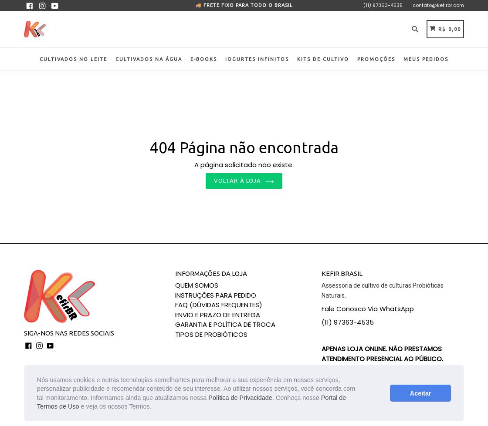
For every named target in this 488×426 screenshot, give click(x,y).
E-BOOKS (203, 59)
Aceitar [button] (420, 393)
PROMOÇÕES (376, 59)
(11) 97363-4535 (383, 5)
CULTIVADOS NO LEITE (73, 59)
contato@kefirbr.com (438, 5)
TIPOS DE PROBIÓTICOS (211, 334)
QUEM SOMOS (196, 285)
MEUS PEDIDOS (425, 59)
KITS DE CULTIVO (323, 59)
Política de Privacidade (240, 397)
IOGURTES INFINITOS (257, 59)
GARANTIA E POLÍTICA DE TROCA (225, 324)
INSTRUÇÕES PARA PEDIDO (215, 295)
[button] (154, 407)
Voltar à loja (244, 181)
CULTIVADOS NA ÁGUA (148, 59)
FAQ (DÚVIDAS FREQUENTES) (218, 304)
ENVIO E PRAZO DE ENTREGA (217, 314)
